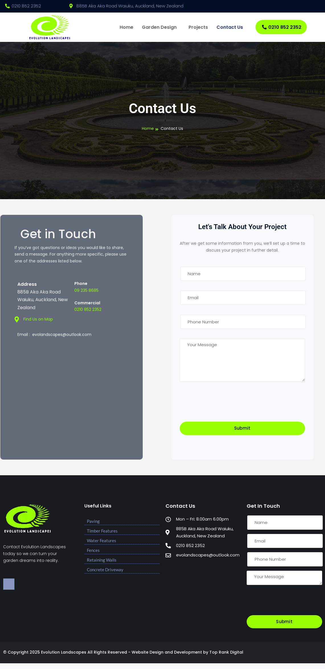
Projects (198, 27)
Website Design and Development (167, 652)
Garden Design (159, 27)
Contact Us (229, 27)
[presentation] (223, 405)
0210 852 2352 (281, 27)
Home (126, 27)
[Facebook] (313, 6)
